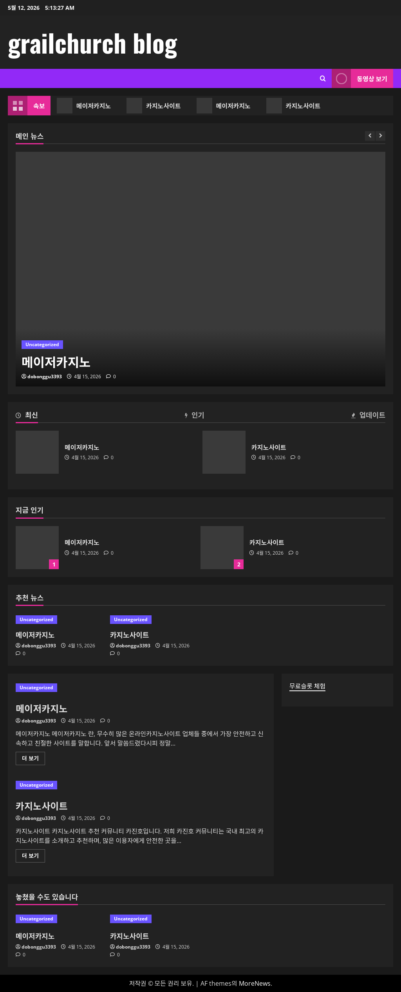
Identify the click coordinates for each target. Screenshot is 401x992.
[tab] (27, 416)
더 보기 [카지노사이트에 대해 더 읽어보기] (32, 857)
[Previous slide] (370, 136)
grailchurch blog (92, 42)
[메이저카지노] (200, 269)
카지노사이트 (155, 105)
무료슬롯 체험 (307, 686)
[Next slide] (380, 136)
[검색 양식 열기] (323, 78)
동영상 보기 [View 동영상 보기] (359, 78)
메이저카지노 (85, 105)
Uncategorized (42, 344)
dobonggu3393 (44, 376)
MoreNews (255, 983)
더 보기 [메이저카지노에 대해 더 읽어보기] (32, 759)
